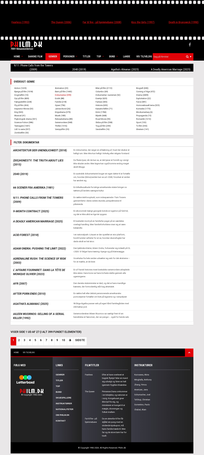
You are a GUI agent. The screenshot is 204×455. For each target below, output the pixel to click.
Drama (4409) (142, 95)
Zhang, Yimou (140, 384)
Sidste (80, 340)
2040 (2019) (79, 69)
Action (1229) (20, 88)
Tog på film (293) (103, 126)
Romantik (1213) (143, 119)
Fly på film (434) (21, 105)
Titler (86, 56)
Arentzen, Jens (141, 389)
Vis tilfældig (144, 56)
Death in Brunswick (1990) (184, 22)
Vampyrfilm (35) (62, 129)
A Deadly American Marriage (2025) (170, 69)
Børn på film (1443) (63, 91)
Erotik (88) (59, 98)
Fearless (89, 375)
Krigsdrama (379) (63, 112)
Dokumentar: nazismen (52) (108, 95)
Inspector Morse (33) (23, 109)
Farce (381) (141, 102)
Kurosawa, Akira (141, 375)
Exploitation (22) (143, 98)
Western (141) (142, 129)
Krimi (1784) (101, 112)
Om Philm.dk (62, 415)
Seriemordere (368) (63, 122)
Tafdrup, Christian (142, 399)
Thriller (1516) (61, 126)
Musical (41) (19, 115)
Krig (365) (18, 112)
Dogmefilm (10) (21, 95)
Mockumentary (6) (144, 112)
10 (63, 340)
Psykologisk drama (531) (25, 119)
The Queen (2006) (61, 22)
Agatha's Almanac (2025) (125, 69)
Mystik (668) (101, 115)
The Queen (90, 391)
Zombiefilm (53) (21, 133)
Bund (112, 56)
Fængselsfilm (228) (23, 102)
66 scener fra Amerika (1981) (33, 187)
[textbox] (174, 57)
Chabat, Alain (140, 409)
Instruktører (64, 403)
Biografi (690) (142, 88)
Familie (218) (61, 102)
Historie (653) (102, 105)
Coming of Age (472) (145, 91)
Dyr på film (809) (21, 98)
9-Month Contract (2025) (31, 211)
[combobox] (173, 56)
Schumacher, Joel (142, 394)
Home (17, 56)
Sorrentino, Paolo (142, 404)
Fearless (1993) (20, 22)
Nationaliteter (64, 409)
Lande (126, 56)
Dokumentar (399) (63, 95)
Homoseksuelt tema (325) (148, 105)
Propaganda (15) (143, 115)
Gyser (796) (60, 105)
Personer (69, 56)
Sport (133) (141, 122)
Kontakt (61, 421)
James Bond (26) (62, 109)
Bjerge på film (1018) (23, 91)
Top (99, 56)
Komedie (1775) (143, 109)
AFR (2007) (20, 283)
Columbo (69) (102, 91)
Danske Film (35, 56)
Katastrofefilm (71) (104, 109)
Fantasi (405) (101, 102)
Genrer (53, 56)
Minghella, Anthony (143, 379)
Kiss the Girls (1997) (142, 22)
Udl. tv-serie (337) (22, 129)
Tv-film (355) (141, 126)
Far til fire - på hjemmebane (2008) (102, 22)
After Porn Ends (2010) (29, 293)
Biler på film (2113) (104, 88)
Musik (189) (60, 115)
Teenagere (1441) (22, 126)
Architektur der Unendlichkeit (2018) (40, 150)
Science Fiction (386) (23, 122)
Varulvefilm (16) (102, 129)
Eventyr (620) (101, 98)
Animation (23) (61, 88)
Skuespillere (63, 398)
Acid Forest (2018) (26, 235)
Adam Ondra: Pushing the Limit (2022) (39, 248)
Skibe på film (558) (104, 122)
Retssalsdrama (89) (64, 119)
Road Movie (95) (103, 119)
